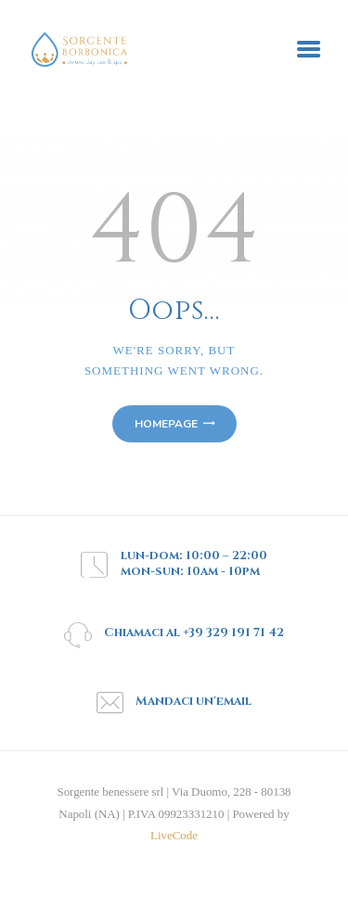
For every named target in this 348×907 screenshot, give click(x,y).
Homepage (166, 423)
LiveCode (174, 835)
